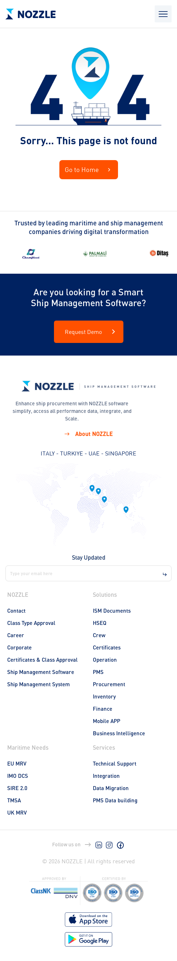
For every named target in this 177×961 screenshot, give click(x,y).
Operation (105, 659)
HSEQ (99, 623)
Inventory (104, 696)
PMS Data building (115, 800)
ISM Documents (112, 610)
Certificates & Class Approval (42, 659)
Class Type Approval (31, 623)
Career (15, 635)
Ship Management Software (40, 672)
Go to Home (89, 170)
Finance (102, 708)
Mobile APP (106, 721)
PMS (98, 672)
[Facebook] (120, 844)
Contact (16, 610)
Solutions (105, 594)
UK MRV (17, 812)
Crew (99, 635)
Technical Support (114, 763)
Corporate (19, 647)
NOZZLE (17, 594)
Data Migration (111, 788)
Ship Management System (38, 684)
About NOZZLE (88, 433)
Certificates (107, 647)
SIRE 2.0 (17, 788)
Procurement (109, 684)
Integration (106, 775)
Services (104, 747)
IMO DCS (17, 775)
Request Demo (91, 331)
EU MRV (16, 763)
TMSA (14, 800)
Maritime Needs (28, 747)
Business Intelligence (119, 733)
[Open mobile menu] (163, 13)
